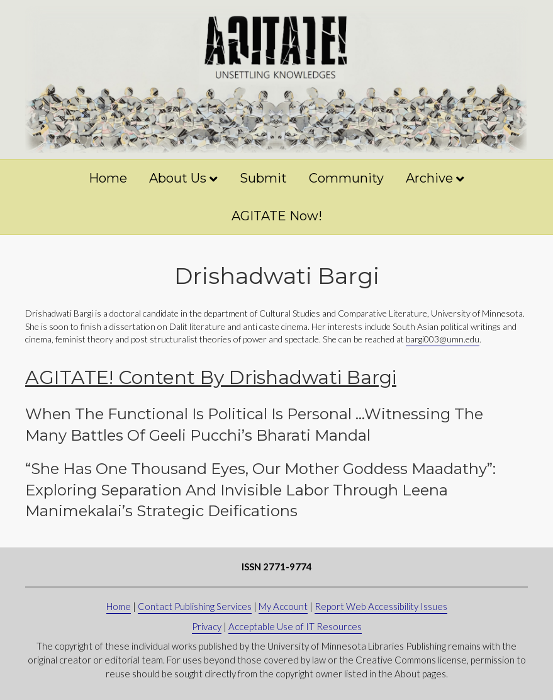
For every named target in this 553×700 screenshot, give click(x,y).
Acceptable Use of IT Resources (295, 626)
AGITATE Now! (277, 215)
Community (346, 178)
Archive (429, 178)
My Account (283, 606)
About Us (177, 178)
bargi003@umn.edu (442, 339)
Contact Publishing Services (195, 606)
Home (108, 178)
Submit (263, 178)
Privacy (206, 626)
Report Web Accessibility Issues (381, 606)
